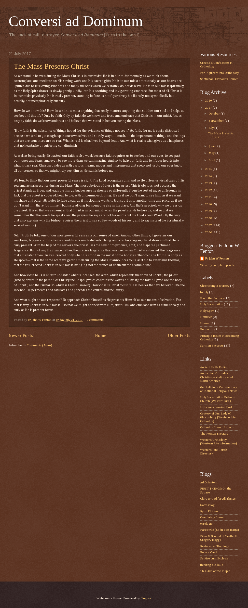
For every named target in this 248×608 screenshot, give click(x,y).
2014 (209, 176)
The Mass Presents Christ (51, 66)
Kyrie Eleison (209, 511)
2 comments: (96, 320)
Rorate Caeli (208, 552)
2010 (209, 204)
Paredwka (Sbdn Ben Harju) (219, 529)
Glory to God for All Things (217, 498)
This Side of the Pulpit (215, 571)
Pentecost (207, 329)
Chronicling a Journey (214, 285)
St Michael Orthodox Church (219, 79)
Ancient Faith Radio (213, 367)
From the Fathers (212, 298)
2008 (209, 218)
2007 (209, 225)
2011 (209, 197)
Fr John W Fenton (217, 258)
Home (100, 336)
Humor (205, 323)
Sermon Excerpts (211, 345)
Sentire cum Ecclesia (214, 558)
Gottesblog (207, 505)
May (212, 153)
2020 (209, 100)
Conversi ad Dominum (76, 21)
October (214, 113)
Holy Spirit (207, 310)
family (204, 292)
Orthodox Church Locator (217, 427)
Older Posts (179, 336)
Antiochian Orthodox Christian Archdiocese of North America (216, 377)
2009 (209, 211)
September (217, 120)
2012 (209, 190)
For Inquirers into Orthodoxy (219, 73)
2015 (209, 169)
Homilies (206, 317)
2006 (209, 232)
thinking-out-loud (211, 565)
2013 (209, 183)
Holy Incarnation (211, 304)
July (211, 127)
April (212, 160)
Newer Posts (21, 336)
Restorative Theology (214, 546)
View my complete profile (217, 265)
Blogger (145, 598)
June (212, 146)
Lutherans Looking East (216, 407)
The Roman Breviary (214, 433)
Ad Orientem (209, 482)
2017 (209, 107)
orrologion (207, 523)
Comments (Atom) (39, 345)
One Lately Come (212, 517)
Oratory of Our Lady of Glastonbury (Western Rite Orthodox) (218, 417)
